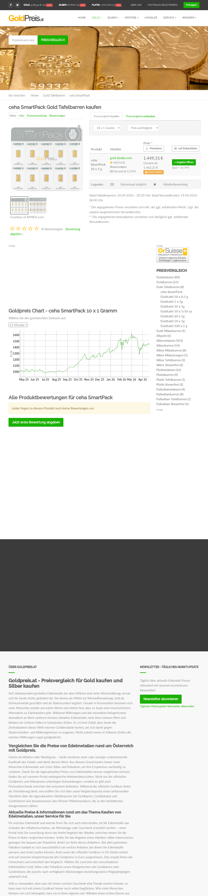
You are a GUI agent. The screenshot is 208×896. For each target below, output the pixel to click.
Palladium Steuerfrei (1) (172, 404)
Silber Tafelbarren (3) (170, 360)
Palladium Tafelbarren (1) (173, 399)
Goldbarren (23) (167, 282)
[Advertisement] (136, 59)
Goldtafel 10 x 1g (172, 306)
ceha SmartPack (171, 291)
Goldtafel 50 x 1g (172, 321)
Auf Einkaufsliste (185, 148)
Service (169, 17)
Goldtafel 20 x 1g (172, 316)
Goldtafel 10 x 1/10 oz (176, 311)
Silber (113, 17)
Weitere (132, 17)
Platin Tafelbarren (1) (170, 379)
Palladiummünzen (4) (170, 389)
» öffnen (184, 162)
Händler (151, 17)
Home (82, 17)
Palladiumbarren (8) (169, 394)
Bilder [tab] (13, 115)
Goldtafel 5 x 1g (171, 301)
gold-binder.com (121, 157)
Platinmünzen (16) (168, 369)
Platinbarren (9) (167, 374)
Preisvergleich (53, 39)
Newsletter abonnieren (160, 699)
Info (21, 115)
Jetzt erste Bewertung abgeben (36, 422)
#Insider (189, 17)
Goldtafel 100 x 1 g (173, 326)
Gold (96, 17)
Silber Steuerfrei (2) (169, 365)
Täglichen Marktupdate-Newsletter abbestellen (167, 706)
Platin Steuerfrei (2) (169, 384)
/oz (38, 5)
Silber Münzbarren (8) (171, 350)
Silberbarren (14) (168, 345)
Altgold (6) (163, 335)
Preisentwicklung (37, 115)
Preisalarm (154, 148)
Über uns (136, 5)
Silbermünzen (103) (169, 340)
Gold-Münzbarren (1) (170, 330)
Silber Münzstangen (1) (172, 355)
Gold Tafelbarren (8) (170, 287)
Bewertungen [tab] (57, 115)
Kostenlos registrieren (162, 5)
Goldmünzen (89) (168, 277)
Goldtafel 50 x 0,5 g (174, 296)
